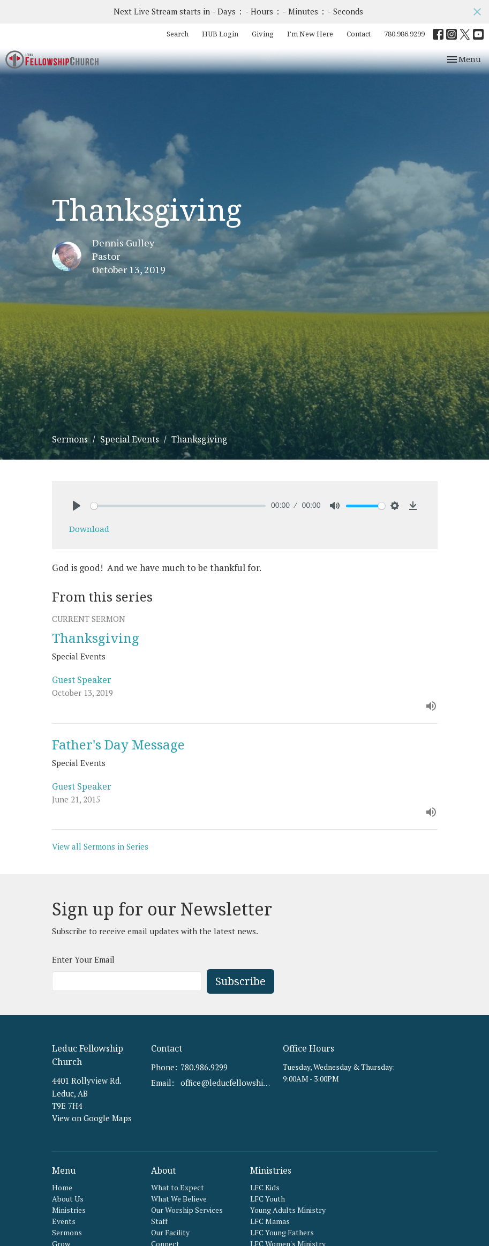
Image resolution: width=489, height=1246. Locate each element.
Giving (263, 34)
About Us (68, 1199)
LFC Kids (265, 1187)
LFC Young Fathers (282, 1232)
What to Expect (177, 1187)
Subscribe (240, 981)
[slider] (178, 506)
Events (64, 1221)
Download (89, 528)
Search (178, 34)
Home (62, 1187)
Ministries (69, 1210)
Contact (359, 34)
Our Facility (170, 1232)
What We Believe (179, 1199)
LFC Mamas (270, 1221)
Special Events (129, 439)
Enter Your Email (83, 959)
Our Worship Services (187, 1210)
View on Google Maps (92, 1118)
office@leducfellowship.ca (226, 1082)
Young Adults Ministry (288, 1210)
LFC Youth (267, 1199)
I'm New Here (310, 34)
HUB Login (220, 34)
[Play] (76, 505)
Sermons (70, 439)
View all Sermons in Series (100, 846)
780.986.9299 (404, 34)
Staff (159, 1221)
